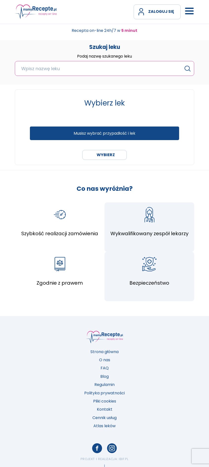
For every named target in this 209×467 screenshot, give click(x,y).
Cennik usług (104, 418)
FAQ (105, 368)
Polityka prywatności (104, 393)
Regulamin (104, 384)
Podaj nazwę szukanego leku (104, 56)
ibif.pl (123, 459)
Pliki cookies (104, 401)
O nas (104, 360)
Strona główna (104, 352)
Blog (104, 376)
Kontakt (104, 409)
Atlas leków (104, 426)
